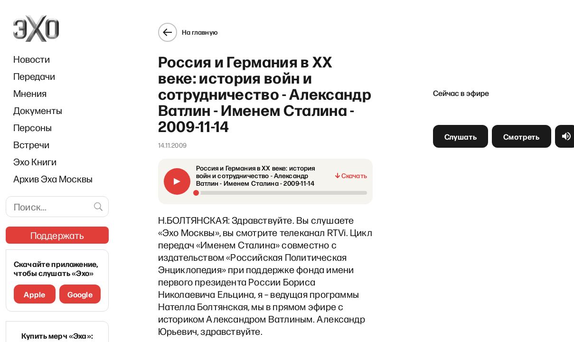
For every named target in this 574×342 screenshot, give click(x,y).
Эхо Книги (34, 161)
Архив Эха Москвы (53, 178)
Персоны (32, 127)
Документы (37, 110)
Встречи (31, 144)
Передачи (34, 76)
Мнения (30, 93)
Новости (31, 59)
